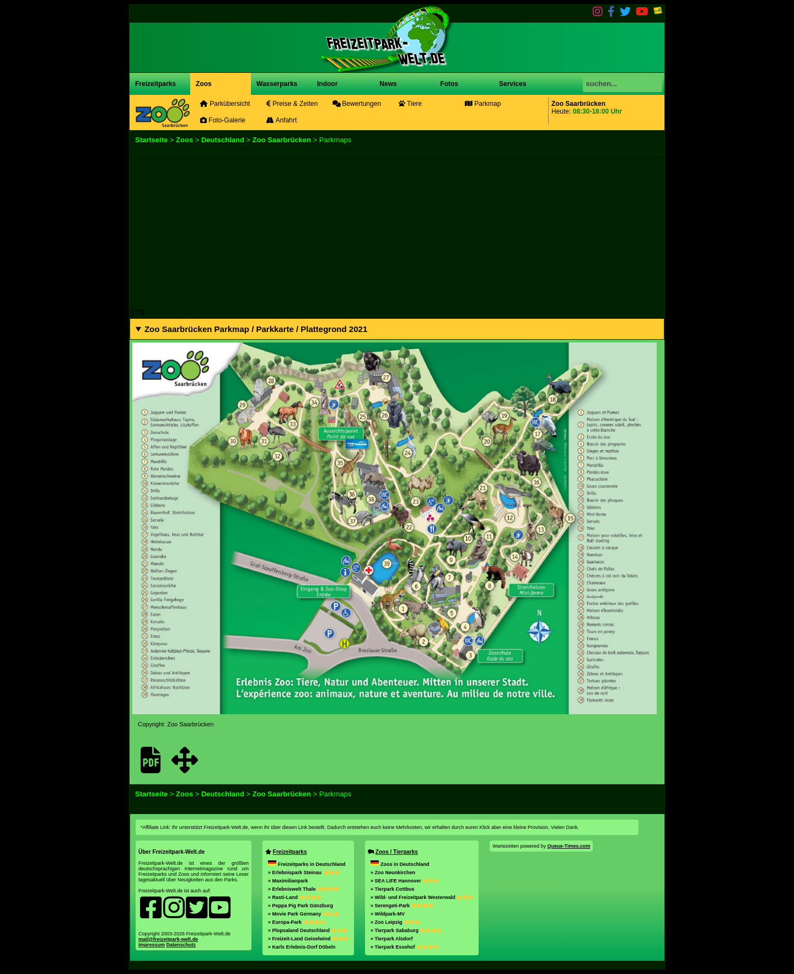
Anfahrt (281, 120)
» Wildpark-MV (388, 914)
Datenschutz (181, 945)
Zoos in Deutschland (400, 864)
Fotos (448, 84)
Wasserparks (276, 84)
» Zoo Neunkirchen (393, 872)
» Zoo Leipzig (395, 922)
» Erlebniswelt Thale (303, 889)
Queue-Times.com (569, 846)
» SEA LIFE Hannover (405, 881)
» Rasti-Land (294, 897)
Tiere (410, 104)
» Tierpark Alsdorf (392, 938)
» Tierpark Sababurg (406, 930)
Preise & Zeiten (292, 104)
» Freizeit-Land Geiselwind (308, 938)
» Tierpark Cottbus (392, 889)
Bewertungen (356, 104)
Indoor (327, 84)
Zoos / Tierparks (396, 852)
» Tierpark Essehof (404, 947)
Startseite (151, 140)
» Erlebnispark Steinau (304, 872)
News (387, 84)
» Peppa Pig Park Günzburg (300, 905)
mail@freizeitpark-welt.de (168, 939)
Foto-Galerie (222, 120)
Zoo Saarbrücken (282, 140)
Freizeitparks (155, 84)
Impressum (151, 945)
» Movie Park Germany (303, 914)
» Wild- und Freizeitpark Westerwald (422, 897)
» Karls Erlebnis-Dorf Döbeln (302, 947)
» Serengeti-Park (402, 905)
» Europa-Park (296, 922)
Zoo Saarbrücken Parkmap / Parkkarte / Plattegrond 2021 (255, 329)
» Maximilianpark (288, 881)
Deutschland (222, 140)
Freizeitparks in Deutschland (307, 864)
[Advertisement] (397, 232)
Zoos (204, 84)
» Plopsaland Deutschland (308, 930)
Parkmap (483, 104)
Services (512, 84)
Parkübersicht (225, 104)
